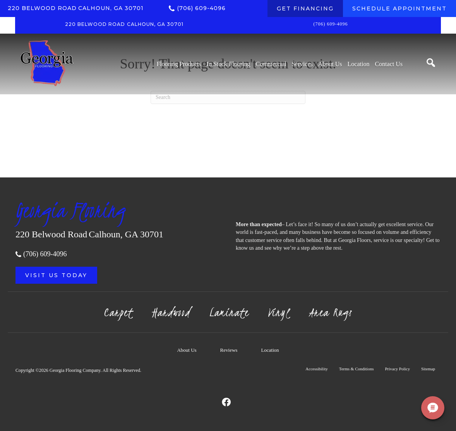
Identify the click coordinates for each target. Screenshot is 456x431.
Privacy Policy (397, 368)
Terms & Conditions (356, 368)
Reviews (229, 350)
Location (270, 350)
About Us (186, 350)
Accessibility (316, 368)
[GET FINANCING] (305, 8)
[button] (56, 275)
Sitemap (428, 368)
